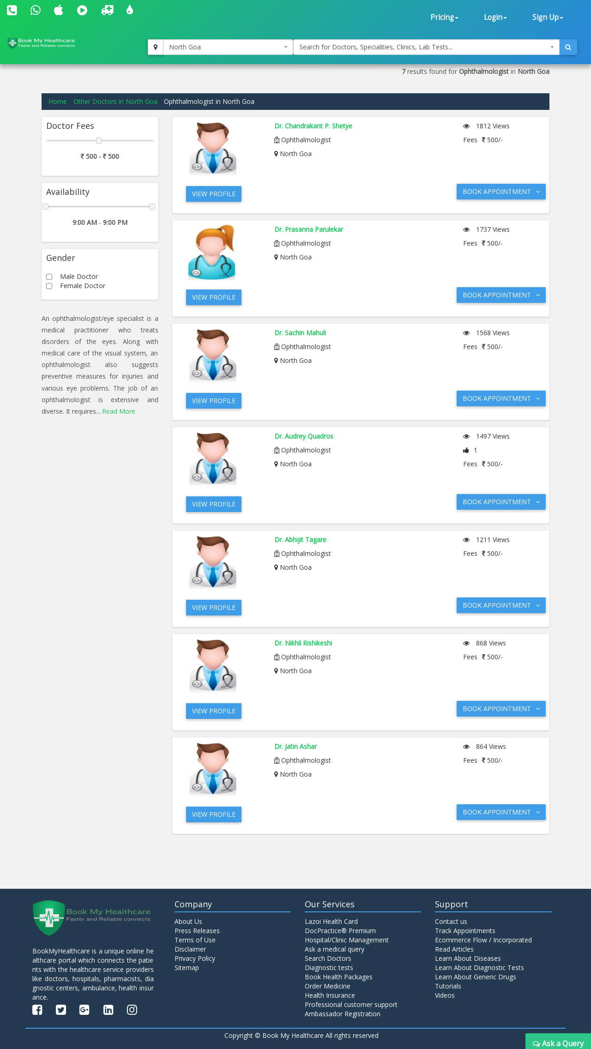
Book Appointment (501, 191)
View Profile (213, 193)
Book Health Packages (339, 976)
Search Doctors (328, 958)
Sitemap (187, 967)
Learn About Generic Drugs (475, 976)
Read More (118, 411)
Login (495, 17)
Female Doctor (82, 285)
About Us (188, 921)
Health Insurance (330, 995)
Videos (445, 995)
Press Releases (197, 930)
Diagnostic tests (329, 967)
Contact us (451, 921)
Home (57, 101)
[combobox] (228, 47)
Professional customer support (351, 1004)
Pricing (444, 17)
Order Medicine (327, 986)
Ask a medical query (334, 949)
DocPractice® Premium (340, 930)
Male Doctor (79, 276)
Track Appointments (465, 930)
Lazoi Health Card (331, 921)
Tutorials (448, 986)
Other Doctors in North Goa (115, 101)
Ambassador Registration (342, 1013)
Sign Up (547, 17)
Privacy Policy (195, 958)
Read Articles (454, 949)
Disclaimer (190, 949)
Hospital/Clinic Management (347, 939)
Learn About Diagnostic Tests (479, 967)
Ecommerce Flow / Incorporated (483, 939)
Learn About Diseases (468, 958)
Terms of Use (195, 939)
